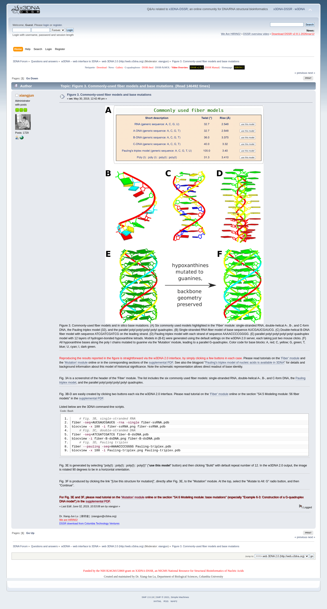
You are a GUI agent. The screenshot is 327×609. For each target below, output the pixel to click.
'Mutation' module (76, 362)
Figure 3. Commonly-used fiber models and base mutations (109, 94)
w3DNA (300, 9)
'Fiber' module (290, 358)
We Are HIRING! (231, 33)
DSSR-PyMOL (162, 67)
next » (311, 72)
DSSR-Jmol (147, 67)
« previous (301, 72)
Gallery (119, 67)
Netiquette (90, 67)
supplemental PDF (161, 362)
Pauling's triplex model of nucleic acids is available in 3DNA (245, 362)
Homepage (227, 67)
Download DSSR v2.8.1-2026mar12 (293, 33)
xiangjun (163, 61)
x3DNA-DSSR (178, 9)
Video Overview (179, 67)
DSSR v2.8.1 (196, 67)
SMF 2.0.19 (148, 599)
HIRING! (239, 67)
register (57, 25)
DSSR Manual (212, 67)
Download (102, 67)
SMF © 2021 (163, 599)
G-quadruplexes (132, 67)
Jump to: (249, 558)
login (46, 25)
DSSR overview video (256, 33)
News (111, 67)
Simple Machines (180, 599)
